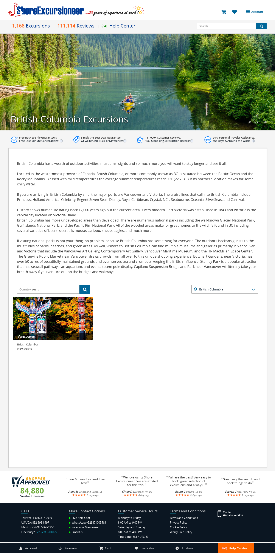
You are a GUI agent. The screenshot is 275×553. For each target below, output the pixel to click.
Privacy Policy (178, 522)
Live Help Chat (79, 518)
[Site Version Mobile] (232, 513)
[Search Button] (261, 26)
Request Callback (46, 532)
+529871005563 (96, 522)
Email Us (75, 532)
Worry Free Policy (181, 532)
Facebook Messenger (84, 527)
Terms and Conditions (184, 518)
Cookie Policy (178, 527)
